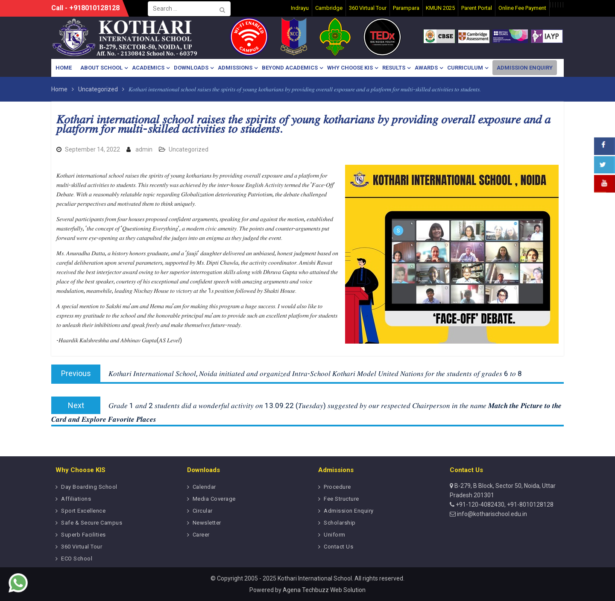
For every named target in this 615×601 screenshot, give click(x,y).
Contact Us (338, 546)
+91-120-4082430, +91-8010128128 (504, 504)
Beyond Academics (290, 67)
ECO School (76, 558)
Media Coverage (214, 499)
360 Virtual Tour (81, 546)
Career (201, 534)
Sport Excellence (83, 511)
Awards (426, 67)
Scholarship (340, 522)
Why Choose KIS (350, 67)
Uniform (335, 534)
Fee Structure (341, 499)
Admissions (235, 67)
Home (64, 67)
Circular (203, 511)
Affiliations (76, 499)
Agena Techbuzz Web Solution (324, 589)
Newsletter (207, 522)
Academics (148, 67)
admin (143, 149)
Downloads (191, 67)
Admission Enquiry (525, 67)
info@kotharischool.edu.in (491, 514)
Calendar (204, 487)
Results (393, 67)
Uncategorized (188, 149)
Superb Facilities (83, 534)
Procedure (337, 487)
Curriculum (465, 67)
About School (101, 67)
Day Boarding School (89, 487)
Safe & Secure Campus (91, 522)
